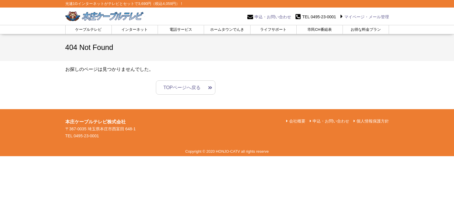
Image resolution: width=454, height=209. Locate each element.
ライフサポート (273, 29)
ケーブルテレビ (88, 29)
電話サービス (181, 29)
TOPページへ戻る (182, 87)
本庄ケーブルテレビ (105, 16)
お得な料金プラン (366, 29)
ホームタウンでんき (227, 29)
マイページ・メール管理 (366, 17)
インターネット (134, 29)
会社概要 (297, 121)
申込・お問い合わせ (273, 17)
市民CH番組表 (319, 29)
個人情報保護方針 (372, 121)
